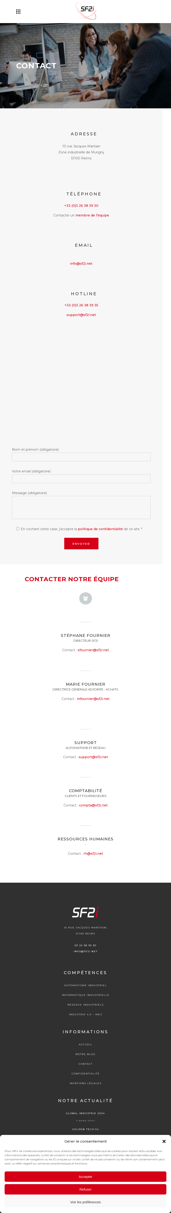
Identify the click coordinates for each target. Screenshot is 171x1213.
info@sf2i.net (81, 263)
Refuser (85, 1189)
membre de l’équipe (92, 215)
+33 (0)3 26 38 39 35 (81, 305)
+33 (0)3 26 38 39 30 (81, 206)
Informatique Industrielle (86, 995)
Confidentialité (86, 1073)
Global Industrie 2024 (85, 1113)
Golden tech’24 (85, 1129)
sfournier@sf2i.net (93, 650)
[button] (164, 1141)
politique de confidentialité (100, 529)
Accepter (85, 1177)
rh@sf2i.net (93, 853)
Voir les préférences (85, 1202)
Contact (86, 1063)
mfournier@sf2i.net (93, 699)
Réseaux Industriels (85, 1004)
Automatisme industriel (85, 985)
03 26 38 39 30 (85, 945)
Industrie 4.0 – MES (85, 1014)
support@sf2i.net (81, 315)
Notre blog (86, 1054)
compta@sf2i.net (93, 805)
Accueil (85, 1044)
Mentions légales (85, 1083)
